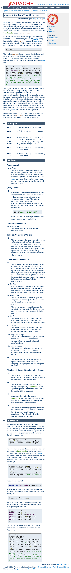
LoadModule (8, 33)
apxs (5, 22)
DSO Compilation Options (18, 259)
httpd (36, 39)
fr (37, 19)
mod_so (26, 33)
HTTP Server (14, 11)
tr (44, 19)
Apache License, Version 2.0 (25, 569)
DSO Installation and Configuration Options (25, 370)
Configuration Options (16, 223)
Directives (48, 4)
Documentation (25, 11)
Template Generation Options (19, 235)
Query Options (13, 188)
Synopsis (52, 26)
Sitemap (66, 4)
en (33, 19)
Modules (41, 4)
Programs (44, 11)
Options (51, 29)
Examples (52, 31)
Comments (52, 43)
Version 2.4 (35, 11)
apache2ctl (53, 38)
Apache (5, 11)
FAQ (54, 4)
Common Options (14, 165)
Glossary (60, 4)
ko (40, 19)
